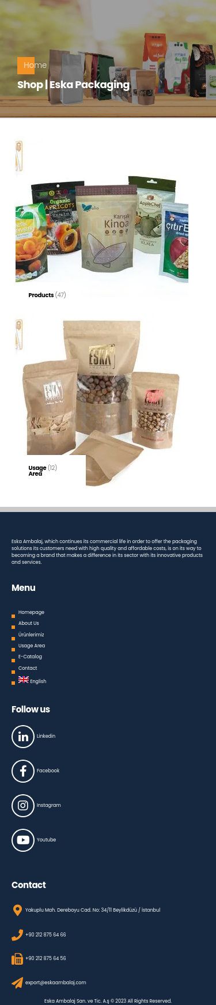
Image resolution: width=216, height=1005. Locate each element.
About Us (28, 623)
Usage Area (31, 646)
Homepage (31, 612)
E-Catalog (30, 657)
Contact (27, 668)
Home (35, 65)
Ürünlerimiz (31, 635)
